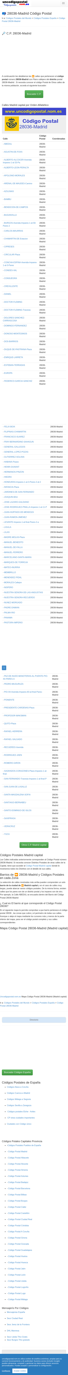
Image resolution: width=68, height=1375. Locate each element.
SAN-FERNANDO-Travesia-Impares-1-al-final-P (25, 779)
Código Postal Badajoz (18, 1182)
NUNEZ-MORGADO (13, 602)
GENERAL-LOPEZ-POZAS (16, 452)
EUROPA (8, 373)
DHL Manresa (13, 1331)
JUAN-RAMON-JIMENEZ (15, 517)
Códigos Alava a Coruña (17, 1087)
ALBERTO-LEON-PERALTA (16, 168)
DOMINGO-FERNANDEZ (15, 326)
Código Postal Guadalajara (20, 1250)
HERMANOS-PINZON (14, 472)
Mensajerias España (16, 1312)
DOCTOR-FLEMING (13, 302)
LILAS (7, 532)
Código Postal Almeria (18, 1170)
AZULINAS (9, 191)
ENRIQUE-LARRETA (13, 357)
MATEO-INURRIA (12, 567)
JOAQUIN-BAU (11, 497)
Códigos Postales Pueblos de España (24, 1145)
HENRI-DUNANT (11, 467)
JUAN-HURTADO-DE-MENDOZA (19, 512)
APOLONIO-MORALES (14, 175)
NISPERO (8, 587)
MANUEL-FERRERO (13, 552)
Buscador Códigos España (17, 1072)
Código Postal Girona (17, 1238)
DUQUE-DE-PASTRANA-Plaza (18, 349)
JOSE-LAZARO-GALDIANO (16, 502)
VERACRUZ (9, 826)
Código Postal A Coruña (18, 1232)
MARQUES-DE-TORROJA (16, 562)
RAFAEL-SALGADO (13, 739)
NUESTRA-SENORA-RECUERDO (19, 597)
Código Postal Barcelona (19, 1188)
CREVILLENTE (11, 286)
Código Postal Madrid (17, 1151)
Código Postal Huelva (17, 1256)
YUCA (7, 834)
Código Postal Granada (18, 1244)
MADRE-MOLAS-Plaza (14, 537)
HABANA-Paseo (11, 462)
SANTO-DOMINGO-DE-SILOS (17, 810)
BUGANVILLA (10, 215)
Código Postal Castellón (19, 1213)
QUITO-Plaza (10, 723)
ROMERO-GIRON (12, 763)
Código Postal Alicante (18, 1164)
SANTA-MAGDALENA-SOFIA (17, 795)
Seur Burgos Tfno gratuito (18, 1340)
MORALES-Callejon (13, 582)
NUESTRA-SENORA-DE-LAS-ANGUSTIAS (23, 592)
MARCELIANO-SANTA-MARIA (18, 557)
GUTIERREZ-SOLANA (14, 457)
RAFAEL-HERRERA (13, 731)
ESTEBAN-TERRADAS (14, 365)
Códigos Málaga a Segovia (19, 1099)
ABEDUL (8, 144)
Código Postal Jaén (17, 1269)
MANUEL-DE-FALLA (13, 547)
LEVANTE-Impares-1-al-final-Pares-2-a (21, 522)
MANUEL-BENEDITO (13, 542)
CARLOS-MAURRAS (13, 231)
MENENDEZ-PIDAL (13, 577)
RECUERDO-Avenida (13, 747)
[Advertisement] (34, 54)
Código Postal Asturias (18, 1176)
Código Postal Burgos (18, 1201)
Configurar (6, 1371)
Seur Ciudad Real (15, 1318)
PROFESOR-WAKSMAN (15, 716)
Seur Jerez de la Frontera (18, 1324)
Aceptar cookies (20, 1371)
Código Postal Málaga (18, 1299)
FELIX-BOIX (9, 427)
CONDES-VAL (10, 270)
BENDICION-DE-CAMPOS (16, 207)
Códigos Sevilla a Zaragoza (19, 1105)
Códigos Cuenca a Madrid (18, 1093)
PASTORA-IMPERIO (13, 623)
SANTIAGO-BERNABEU (15, 802)
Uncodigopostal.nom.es (10, 997)
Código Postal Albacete (18, 1158)
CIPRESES (9, 247)
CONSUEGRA (10, 278)
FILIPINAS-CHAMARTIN (15, 432)
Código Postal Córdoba (18, 1225)
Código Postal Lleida (17, 1281)
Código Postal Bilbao (17, 1195)
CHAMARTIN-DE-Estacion (16, 239)
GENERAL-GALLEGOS (14, 447)
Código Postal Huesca (18, 1262)
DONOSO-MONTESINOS (15, 334)
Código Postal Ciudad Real (20, 1219)
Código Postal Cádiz (17, 1207)
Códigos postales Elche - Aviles (21, 1112)
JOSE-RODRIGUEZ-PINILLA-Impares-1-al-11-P (25, 507)
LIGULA (7, 527)
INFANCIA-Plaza (11, 487)
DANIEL (7, 294)
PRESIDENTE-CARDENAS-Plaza (19, 708)
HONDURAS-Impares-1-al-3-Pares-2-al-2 (22, 482)
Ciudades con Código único (19, 1124)
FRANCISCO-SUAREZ (14, 437)
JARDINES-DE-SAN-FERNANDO (19, 492)
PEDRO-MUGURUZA (14, 684)
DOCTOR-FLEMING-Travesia (17, 310)
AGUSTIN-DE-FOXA (13, 152)
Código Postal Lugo (17, 1293)
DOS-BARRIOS (11, 341)
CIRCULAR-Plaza (12, 255)
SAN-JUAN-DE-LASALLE (15, 787)
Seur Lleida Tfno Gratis (17, 1337)
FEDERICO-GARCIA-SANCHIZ (18, 381)
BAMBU (7, 199)
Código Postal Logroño (18, 1287)
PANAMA (8, 618)
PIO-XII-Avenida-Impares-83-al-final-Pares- (23, 692)
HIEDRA (8, 477)
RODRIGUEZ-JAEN (13, 755)
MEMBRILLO (10, 572)
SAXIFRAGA (10, 818)
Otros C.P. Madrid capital (34, 845)
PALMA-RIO (9, 613)
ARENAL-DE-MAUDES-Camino (18, 183)
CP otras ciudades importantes (21, 1118)
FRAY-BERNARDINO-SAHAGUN (19, 442)
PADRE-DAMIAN (11, 608)
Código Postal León (17, 1275)
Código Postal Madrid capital (38, 866)
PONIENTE (9, 700)
